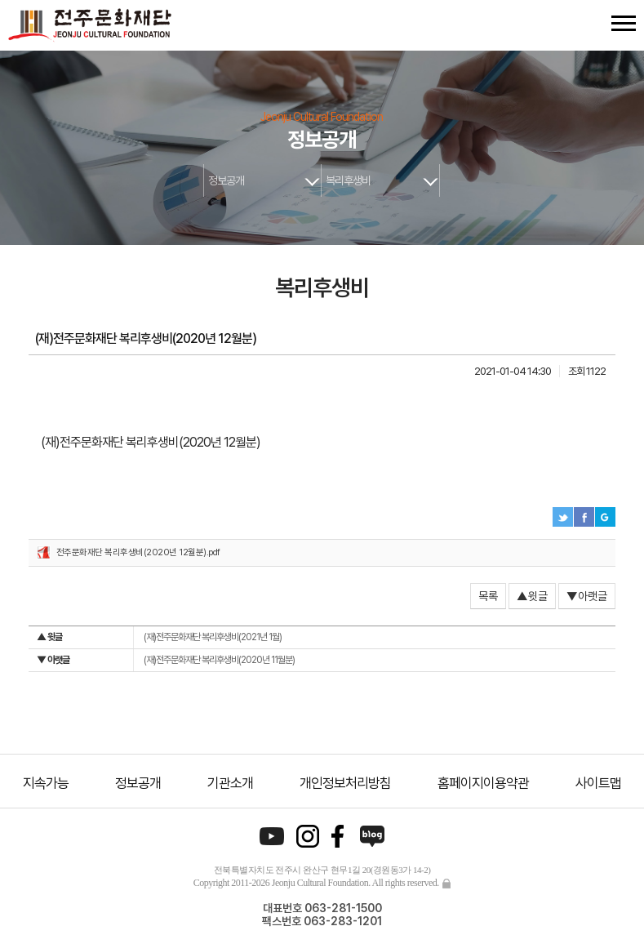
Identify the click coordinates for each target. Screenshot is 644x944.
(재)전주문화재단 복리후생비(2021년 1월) (159, 637)
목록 (488, 596)
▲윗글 (532, 596)
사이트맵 (598, 783)
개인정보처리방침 (345, 783)
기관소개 (230, 783)
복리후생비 (348, 180)
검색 (593, 23)
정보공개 (226, 180)
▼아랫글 (586, 596)
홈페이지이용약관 (483, 783)
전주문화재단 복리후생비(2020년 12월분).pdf (138, 552)
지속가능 (46, 783)
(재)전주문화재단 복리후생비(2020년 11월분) (166, 660)
